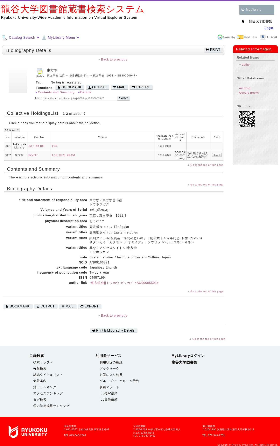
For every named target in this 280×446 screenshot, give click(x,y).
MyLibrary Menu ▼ (60, 38)
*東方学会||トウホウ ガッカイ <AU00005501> (124, 282)
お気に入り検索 (111, 374)
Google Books (249, 92)
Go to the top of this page (206, 164)
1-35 (54, 145)
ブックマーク (109, 368)
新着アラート (109, 387)
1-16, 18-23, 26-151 (63, 155)
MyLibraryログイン (188, 356)
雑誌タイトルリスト (48, 374)
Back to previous (114, 59)
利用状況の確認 (111, 362)
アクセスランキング (48, 393)
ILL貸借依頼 (109, 399)
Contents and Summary (56, 92)
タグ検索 (39, 399)
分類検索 (39, 368)
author (246, 64)
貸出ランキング (44, 387)
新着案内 (39, 381)
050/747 (33, 155)
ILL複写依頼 (109, 393)
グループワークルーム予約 (119, 381)
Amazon (244, 88)
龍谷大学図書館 (184, 362)
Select (123, 98)
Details (85, 92)
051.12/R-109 (36, 145)
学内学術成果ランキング (51, 405)
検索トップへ (43, 362)
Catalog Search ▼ (21, 38)
